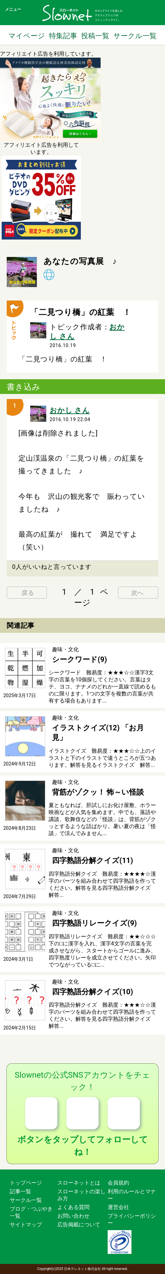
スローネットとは (78, 1183)
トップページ (26, 1183)
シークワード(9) (79, 659)
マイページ (26, 36)
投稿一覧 (95, 36)
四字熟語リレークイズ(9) (94, 923)
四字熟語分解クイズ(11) (92, 860)
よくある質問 (73, 1207)
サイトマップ (26, 1224)
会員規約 (118, 1183)
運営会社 (118, 1207)
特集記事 (63, 36)
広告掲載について (78, 1224)
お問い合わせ (73, 1216)
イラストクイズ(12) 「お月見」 (98, 733)
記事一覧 (20, 1191)
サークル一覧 (135, 36)
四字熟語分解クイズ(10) (92, 992)
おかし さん (70, 410)
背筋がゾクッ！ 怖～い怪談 (98, 792)
